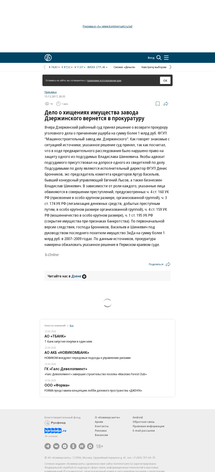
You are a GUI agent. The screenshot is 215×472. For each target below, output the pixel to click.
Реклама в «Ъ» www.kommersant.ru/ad (107, 26)
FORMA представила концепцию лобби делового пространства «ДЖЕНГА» (93, 390)
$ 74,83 (53, 67)
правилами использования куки (104, 80)
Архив (99, 422)
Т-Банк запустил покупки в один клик (68, 341)
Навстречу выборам (154, 67)
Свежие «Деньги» (124, 67)
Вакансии (101, 435)
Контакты (102, 426)
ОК (165, 80)
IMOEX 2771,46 (96, 67)
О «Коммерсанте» (107, 417)
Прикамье (51, 92)
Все (71, 325)
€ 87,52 (66, 67)
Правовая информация (148, 426)
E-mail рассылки (144, 430)
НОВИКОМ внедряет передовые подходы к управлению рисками (88, 358)
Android (138, 417)
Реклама (101, 430)
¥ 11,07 (79, 67)
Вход (151, 57)
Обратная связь (144, 422)
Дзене (78, 276)
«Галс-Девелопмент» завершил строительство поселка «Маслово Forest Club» (96, 374)
